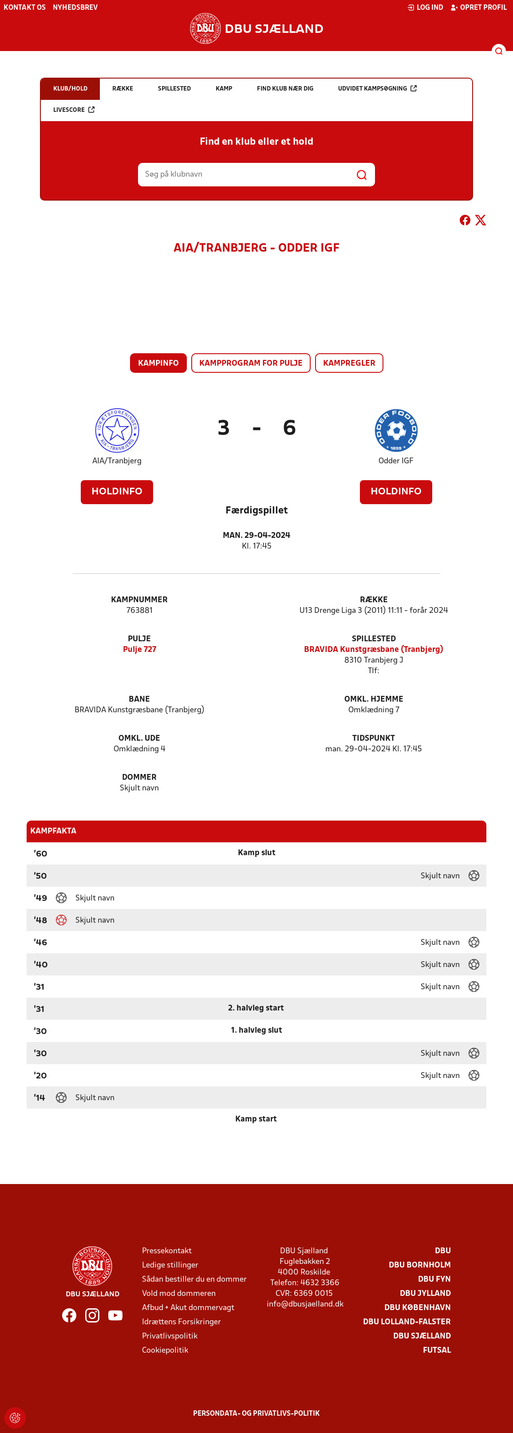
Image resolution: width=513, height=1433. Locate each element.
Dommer (139, 778)
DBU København (417, 1308)
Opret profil (478, 8)
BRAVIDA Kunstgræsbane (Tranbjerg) (373, 650)
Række (374, 600)
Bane (139, 699)
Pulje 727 (139, 650)
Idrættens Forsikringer (181, 1322)
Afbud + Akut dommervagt (188, 1308)
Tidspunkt (373, 738)
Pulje (139, 639)
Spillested (374, 639)
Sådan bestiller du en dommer (194, 1279)
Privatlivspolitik (169, 1336)
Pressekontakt (167, 1251)
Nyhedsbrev (75, 8)
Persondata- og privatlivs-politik (256, 1414)
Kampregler (349, 363)
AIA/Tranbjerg (117, 461)
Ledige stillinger (170, 1265)
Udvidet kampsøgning (377, 88)
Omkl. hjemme (373, 699)
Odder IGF (396, 461)
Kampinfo (158, 363)
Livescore (74, 110)
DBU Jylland (425, 1294)
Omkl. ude (139, 738)
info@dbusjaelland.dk (305, 1304)
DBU (443, 1251)
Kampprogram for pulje (251, 363)
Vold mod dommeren (179, 1294)
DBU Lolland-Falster (407, 1322)
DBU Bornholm (420, 1265)
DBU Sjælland (422, 1336)
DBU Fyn (434, 1279)
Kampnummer (139, 600)
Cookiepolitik (165, 1350)
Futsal (437, 1350)
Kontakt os (25, 8)
